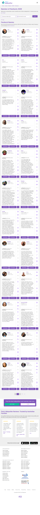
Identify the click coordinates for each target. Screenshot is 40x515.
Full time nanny (5, 473)
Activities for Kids (6, 455)
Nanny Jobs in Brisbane (25, 464)
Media (13, 489)
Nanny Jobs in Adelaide (25, 468)
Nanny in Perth (23, 454)
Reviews (8, 489)
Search (6, 5)
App (5, 489)
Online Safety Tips (6, 454)
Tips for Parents (5, 450)
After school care (6, 478)
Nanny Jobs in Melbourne (25, 463)
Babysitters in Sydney (6, 461)
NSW (13, 5)
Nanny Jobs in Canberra (25, 467)
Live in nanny (5, 477)
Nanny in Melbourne (24, 451)
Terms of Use (17, 489)
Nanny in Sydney (24, 450)
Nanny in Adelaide (24, 457)
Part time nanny (5, 474)
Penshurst (17, 5)
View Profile (5, 55)
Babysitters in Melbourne (7, 463)
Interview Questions (6, 453)
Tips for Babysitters (6, 451)
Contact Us (34, 489)
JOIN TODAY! (12, 404)
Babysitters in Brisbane (6, 464)
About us (28, 489)
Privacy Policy (23, 489)
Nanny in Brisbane (24, 453)
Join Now (3, 13)
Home (3, 5)
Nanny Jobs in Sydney (25, 461)
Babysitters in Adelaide (6, 468)
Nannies (9, 5)
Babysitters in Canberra (7, 467)
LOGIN (28, 404)
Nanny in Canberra (24, 455)
